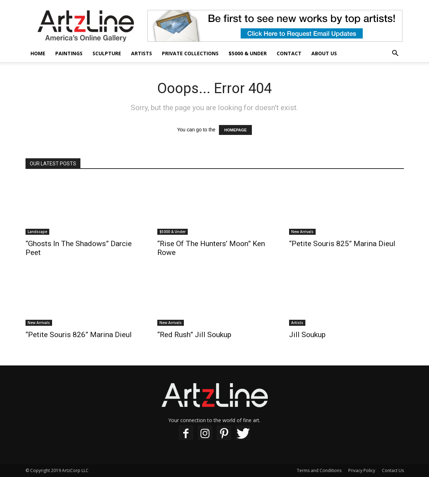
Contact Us (393, 470)
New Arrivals (302, 231)
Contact (289, 53)
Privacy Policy (361, 470)
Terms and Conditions (319, 470)
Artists (141, 53)
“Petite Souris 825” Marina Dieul (342, 243)
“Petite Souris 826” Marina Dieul (79, 334)
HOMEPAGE (235, 130)
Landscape (37, 231)
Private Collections (190, 53)
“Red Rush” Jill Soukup (194, 334)
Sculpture (106, 53)
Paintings (69, 53)
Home (37, 53)
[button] (395, 54)
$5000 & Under (247, 53)
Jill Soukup (307, 334)
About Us (324, 53)
